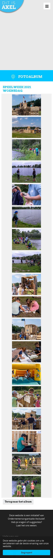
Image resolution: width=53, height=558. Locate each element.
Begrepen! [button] (26, 552)
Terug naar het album (18, 501)
